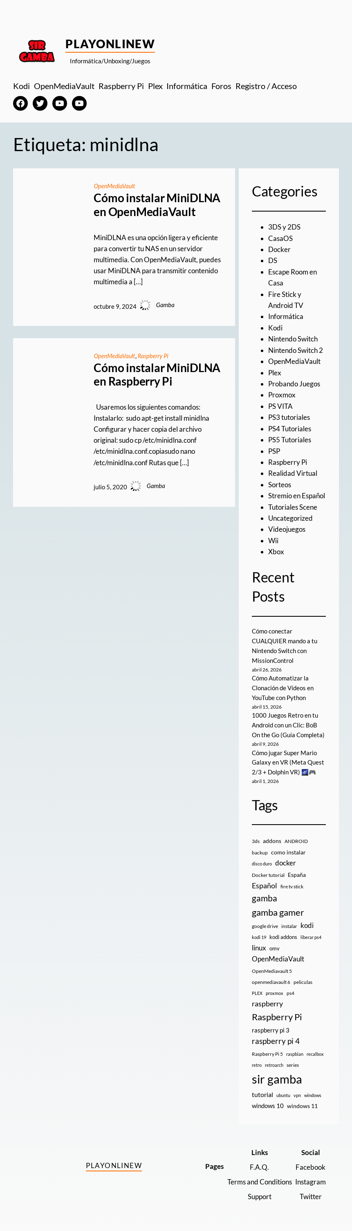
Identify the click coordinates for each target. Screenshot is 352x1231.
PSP (274, 448)
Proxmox (281, 393)
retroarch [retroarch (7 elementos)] (274, 1061)
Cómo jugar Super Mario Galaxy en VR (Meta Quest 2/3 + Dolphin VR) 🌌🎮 (288, 758)
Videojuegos (286, 526)
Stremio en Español (296, 492)
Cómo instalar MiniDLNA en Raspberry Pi (157, 374)
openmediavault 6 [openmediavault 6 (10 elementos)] (271, 978)
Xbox (276, 548)
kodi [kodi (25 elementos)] (307, 922)
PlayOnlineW (110, 44)
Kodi (275, 326)
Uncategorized (290, 515)
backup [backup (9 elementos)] (260, 849)
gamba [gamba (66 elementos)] (264, 894)
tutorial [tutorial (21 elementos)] (262, 1091)
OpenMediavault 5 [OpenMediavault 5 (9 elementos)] (272, 967)
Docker (279, 249)
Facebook (310, 1163)
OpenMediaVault (115, 186)
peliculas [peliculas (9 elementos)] (303, 978)
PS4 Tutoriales (289, 426)
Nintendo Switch (293, 337)
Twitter (311, 1192)
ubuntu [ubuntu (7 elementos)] (283, 1091)
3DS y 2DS (284, 227)
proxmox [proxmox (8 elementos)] (274, 989)
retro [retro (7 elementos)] (257, 1061)
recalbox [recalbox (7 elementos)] (315, 1050)
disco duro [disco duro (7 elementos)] (262, 860)
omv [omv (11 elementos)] (274, 944)
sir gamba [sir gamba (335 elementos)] (277, 1075)
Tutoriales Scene (292, 504)
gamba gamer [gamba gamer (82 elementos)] (278, 908)
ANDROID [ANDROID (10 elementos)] (296, 838)
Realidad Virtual (292, 470)
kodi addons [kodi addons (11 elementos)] (283, 933)
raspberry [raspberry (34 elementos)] (267, 1000)
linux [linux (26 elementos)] (259, 944)
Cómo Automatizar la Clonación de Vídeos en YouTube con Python (283, 684)
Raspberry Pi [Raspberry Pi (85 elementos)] (277, 1013)
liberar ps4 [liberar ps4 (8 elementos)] (310, 934)
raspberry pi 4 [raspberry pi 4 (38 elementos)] (276, 1037)
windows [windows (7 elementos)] (312, 1091)
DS (272, 260)
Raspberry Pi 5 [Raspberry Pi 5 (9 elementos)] (267, 1050)
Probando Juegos (294, 382)
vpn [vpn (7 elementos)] (297, 1091)
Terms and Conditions (259, 1178)
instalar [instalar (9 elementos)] (289, 922)
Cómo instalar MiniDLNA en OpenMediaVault (157, 205)
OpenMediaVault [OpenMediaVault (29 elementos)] (278, 955)
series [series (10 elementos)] (293, 1061)
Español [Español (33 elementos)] (264, 881)
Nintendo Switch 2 (295, 348)
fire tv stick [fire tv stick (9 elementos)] (291, 883)
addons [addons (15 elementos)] (272, 837)
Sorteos (279, 481)
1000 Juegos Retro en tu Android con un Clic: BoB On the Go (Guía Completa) (288, 721)
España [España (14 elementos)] (297, 870)
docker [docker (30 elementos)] (285, 859)
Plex (274, 371)
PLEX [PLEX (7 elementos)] (257, 989)
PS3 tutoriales (289, 415)
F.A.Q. (259, 1163)
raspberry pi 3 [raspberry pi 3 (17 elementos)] (270, 1026)
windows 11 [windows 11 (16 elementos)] (302, 1102)
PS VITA (280, 404)
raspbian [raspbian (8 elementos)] (294, 1050)
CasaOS (280, 238)
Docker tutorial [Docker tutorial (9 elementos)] (268, 871)
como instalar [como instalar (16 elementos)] (288, 848)
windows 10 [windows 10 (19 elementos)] (268, 1102)
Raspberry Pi (154, 355)
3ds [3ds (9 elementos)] (256, 838)
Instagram (310, 1178)
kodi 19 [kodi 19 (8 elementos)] (259, 934)
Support (259, 1192)
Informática (285, 315)
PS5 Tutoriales (289, 437)
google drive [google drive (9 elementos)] (265, 922)
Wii (273, 537)
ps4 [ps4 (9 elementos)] (290, 989)
